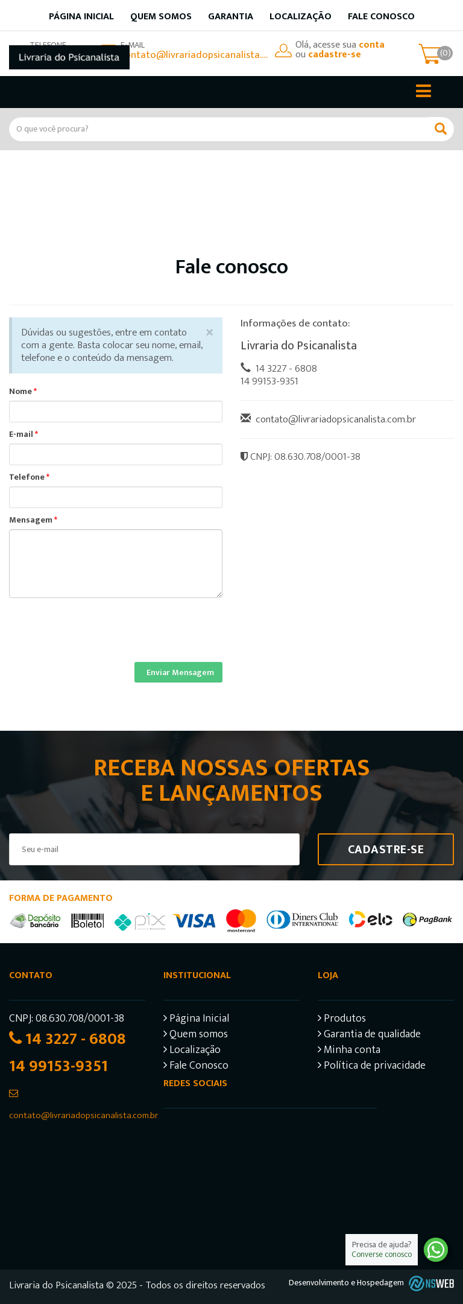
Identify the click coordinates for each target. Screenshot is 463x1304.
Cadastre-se (386, 849)
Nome (23, 392)
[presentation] (100, 621)
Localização (300, 16)
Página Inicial (196, 1020)
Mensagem (33, 520)
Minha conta (349, 1051)
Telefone (29, 477)
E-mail (23, 434)
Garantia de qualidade (369, 1035)
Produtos (342, 1020)
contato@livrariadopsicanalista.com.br (195, 55)
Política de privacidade (372, 1067)
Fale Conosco (381, 16)
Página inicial (81, 16)
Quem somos (161, 16)
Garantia (230, 16)
